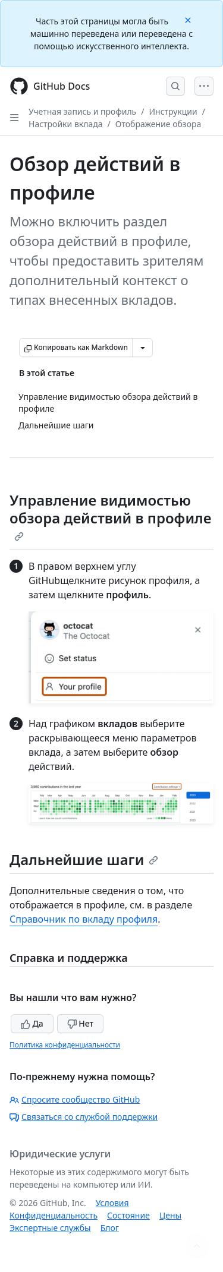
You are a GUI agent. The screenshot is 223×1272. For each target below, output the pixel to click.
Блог (109, 1227)
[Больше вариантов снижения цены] (143, 347)
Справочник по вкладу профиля (84, 919)
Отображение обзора (158, 124)
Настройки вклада (66, 124)
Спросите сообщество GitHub (75, 1099)
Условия (112, 1202)
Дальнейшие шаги (84, 859)
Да (32, 1023)
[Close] (189, 19)
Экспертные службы (50, 1227)
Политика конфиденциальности (65, 1045)
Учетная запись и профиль (82, 111)
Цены (170, 1215)
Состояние (128, 1215)
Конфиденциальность (54, 1215)
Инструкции (173, 111)
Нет (80, 1023)
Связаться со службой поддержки (84, 1116)
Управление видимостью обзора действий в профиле (110, 515)
